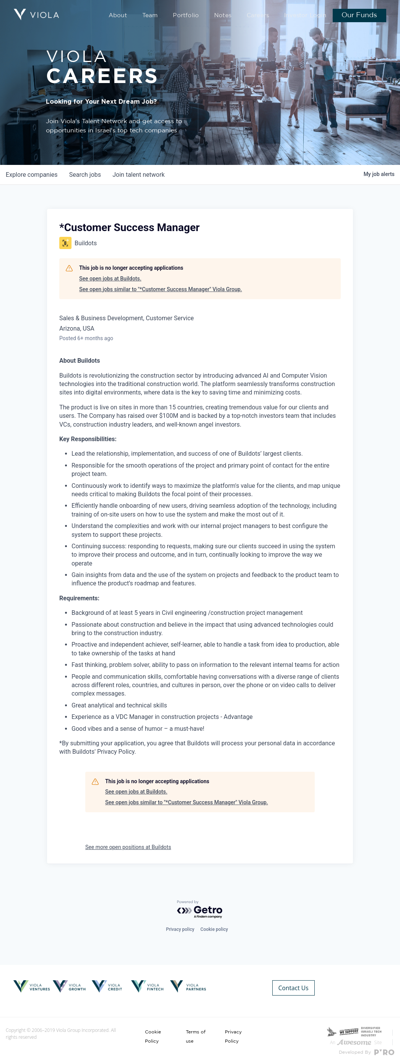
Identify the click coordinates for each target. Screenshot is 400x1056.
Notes (233, 15)
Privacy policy (180, 929)
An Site (356, 1033)
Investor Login (307, 15)
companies (32, 174)
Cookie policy (214, 929)
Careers (265, 15)
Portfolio (200, 15)
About (138, 15)
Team (168, 15)
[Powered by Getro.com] (200, 910)
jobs (86, 174)
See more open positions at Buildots (128, 847)
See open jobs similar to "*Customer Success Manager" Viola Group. (160, 289)
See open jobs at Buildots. (110, 278)
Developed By (366, 1043)
